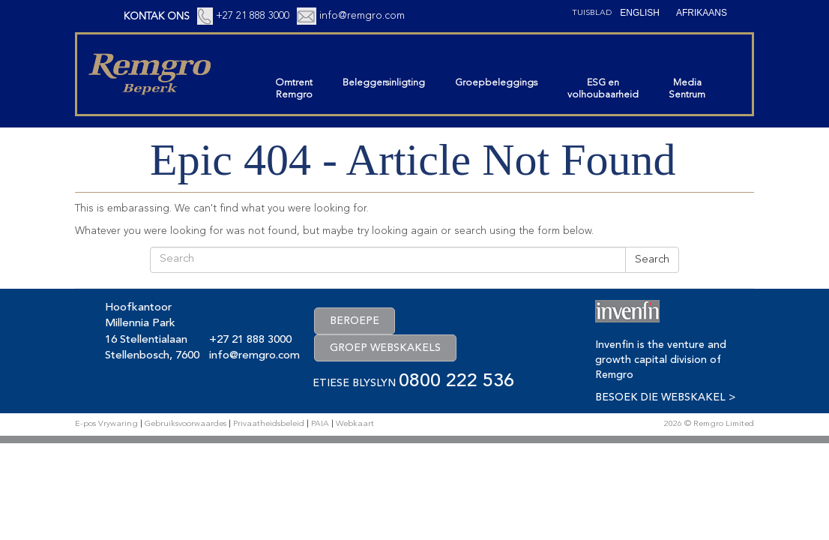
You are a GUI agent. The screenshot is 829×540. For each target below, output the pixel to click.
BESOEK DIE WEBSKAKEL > (665, 397)
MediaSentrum (687, 89)
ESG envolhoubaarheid (603, 89)
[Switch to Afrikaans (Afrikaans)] (702, 12)
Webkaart (355, 424)
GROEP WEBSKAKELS (385, 348)
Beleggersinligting (384, 83)
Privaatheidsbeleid (268, 424)
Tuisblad (592, 13)
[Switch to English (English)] (639, 12)
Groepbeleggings (496, 83)
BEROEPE (354, 321)
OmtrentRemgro (294, 89)
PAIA (320, 424)
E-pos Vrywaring (106, 424)
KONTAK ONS (157, 16)
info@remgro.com (362, 15)
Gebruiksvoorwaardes (185, 424)
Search (652, 260)
